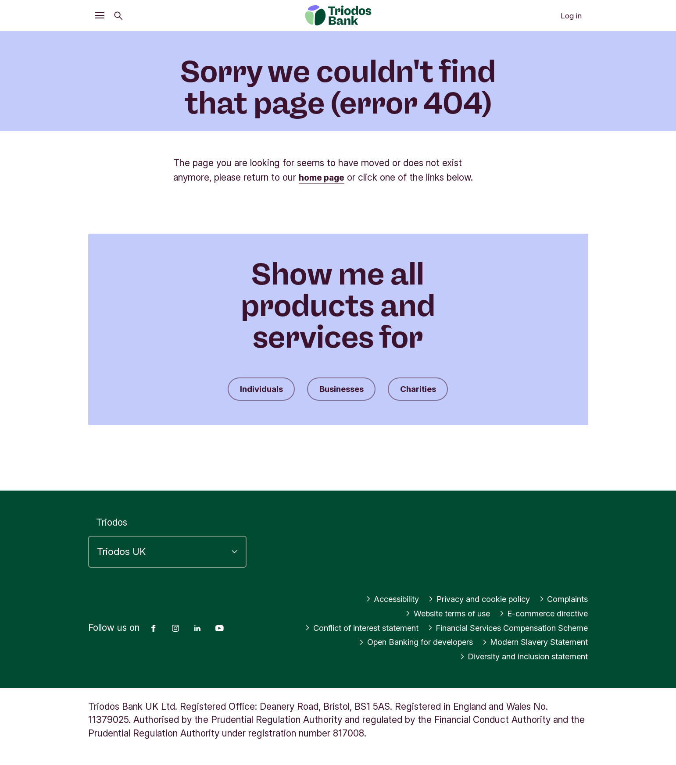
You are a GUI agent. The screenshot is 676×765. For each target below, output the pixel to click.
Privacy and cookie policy (466, 584)
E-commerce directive (537, 599)
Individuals (254, 389)
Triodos (111, 508)
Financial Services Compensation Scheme (496, 628)
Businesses (341, 389)
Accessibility (370, 584)
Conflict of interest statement (521, 613)
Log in (571, 15)
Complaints (560, 584)
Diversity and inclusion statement (514, 656)
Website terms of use (427, 599)
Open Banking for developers (394, 642)
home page (323, 177)
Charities (425, 389)
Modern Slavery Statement (528, 642)
